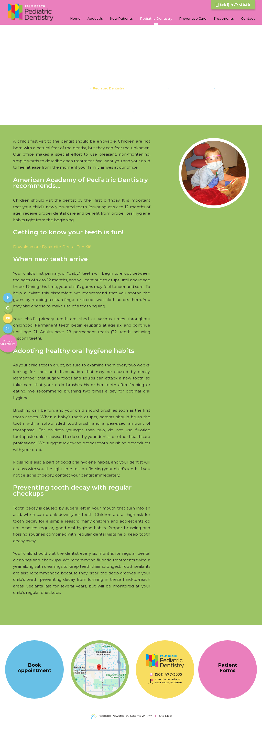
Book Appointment (34, 667)
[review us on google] (8, 308)
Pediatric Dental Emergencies (188, 99)
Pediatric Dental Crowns (139, 99)
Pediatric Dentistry (108, 88)
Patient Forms (227, 667)
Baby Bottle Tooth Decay (191, 88)
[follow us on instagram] (8, 329)
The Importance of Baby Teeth (106, 111)
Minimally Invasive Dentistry (158, 111)
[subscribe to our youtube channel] (8, 318)
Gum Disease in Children (94, 99)
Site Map (165, 716)
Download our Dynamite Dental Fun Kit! (52, 246)
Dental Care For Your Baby (67, 88)
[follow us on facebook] (8, 298)
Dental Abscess (57, 99)
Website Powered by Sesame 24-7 (121, 716)
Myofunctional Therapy (147, 88)
